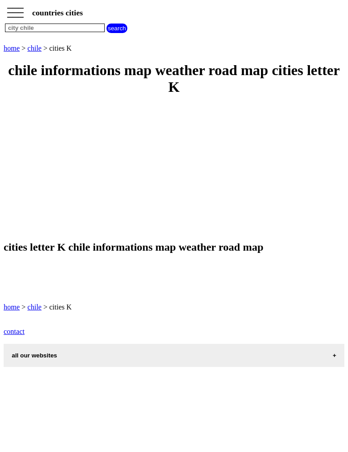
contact (14, 331)
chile (35, 48)
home (12, 48)
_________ (15, 10)
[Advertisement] (174, 168)
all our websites (34, 355)
